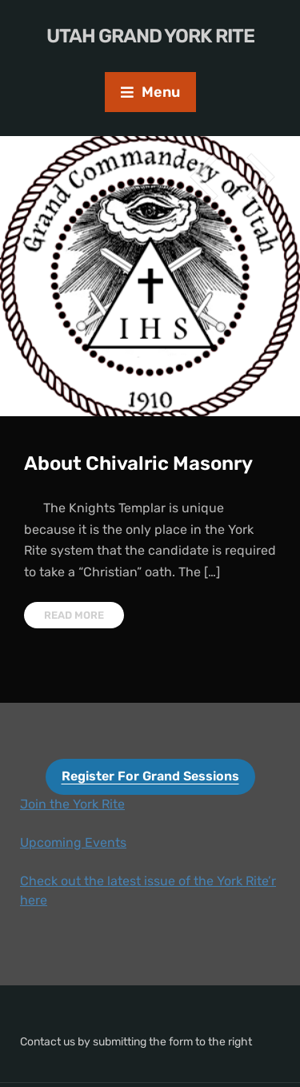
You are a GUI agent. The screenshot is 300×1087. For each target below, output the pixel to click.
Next (260, 177)
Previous (204, 177)
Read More (74, 615)
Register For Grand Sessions (150, 776)
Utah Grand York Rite (150, 36)
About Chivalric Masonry (138, 463)
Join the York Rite (72, 804)
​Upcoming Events (73, 842)
